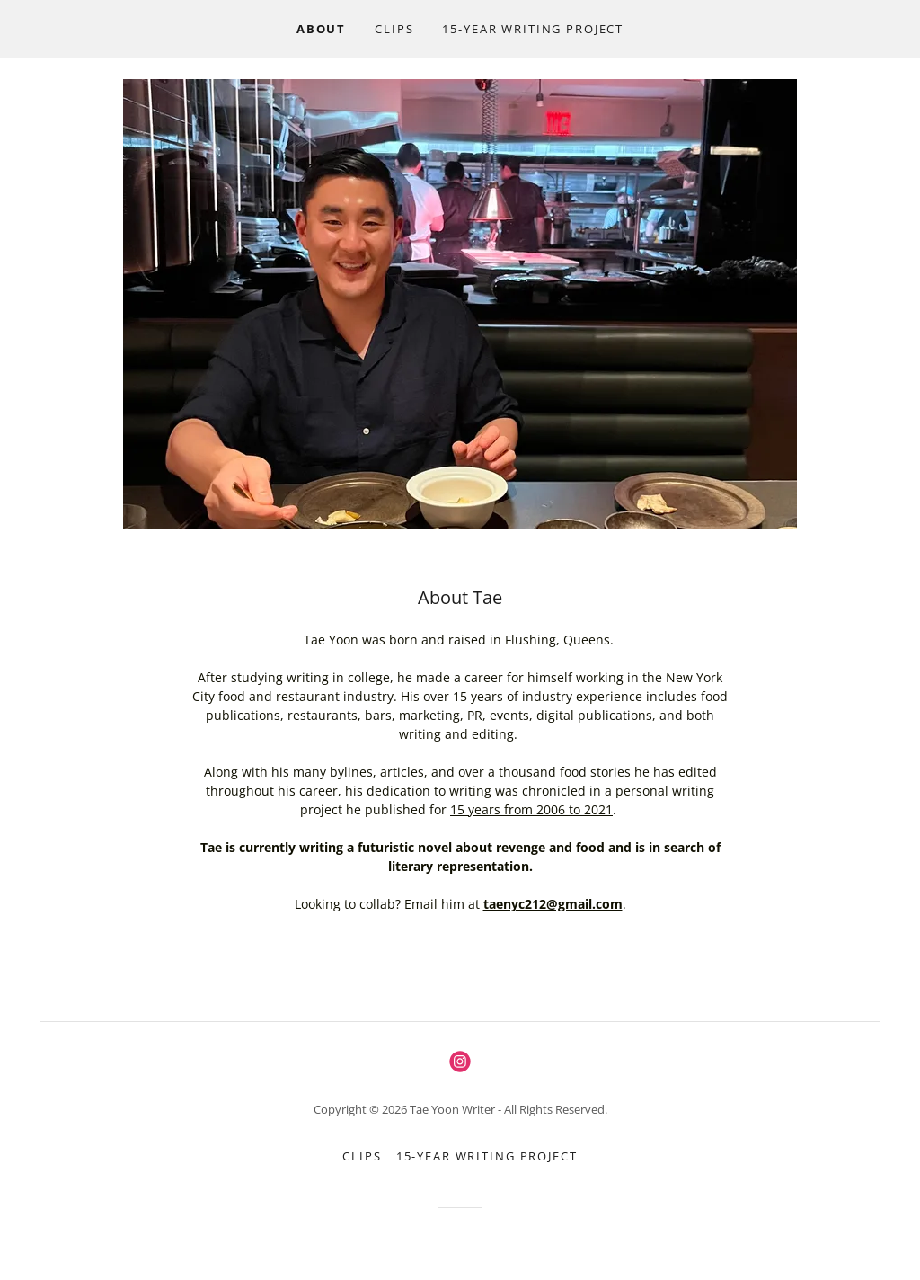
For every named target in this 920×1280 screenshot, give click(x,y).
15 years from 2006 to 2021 (531, 809)
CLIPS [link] (394, 29)
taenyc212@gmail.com (553, 903)
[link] (460, 1062)
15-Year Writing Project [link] (533, 29)
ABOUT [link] (321, 29)
